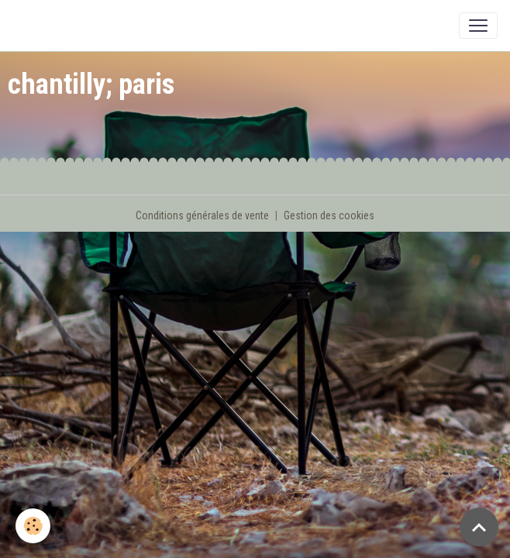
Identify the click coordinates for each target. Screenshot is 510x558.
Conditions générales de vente (202, 215)
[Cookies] (33, 525)
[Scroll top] (479, 527)
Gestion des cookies (329, 215)
